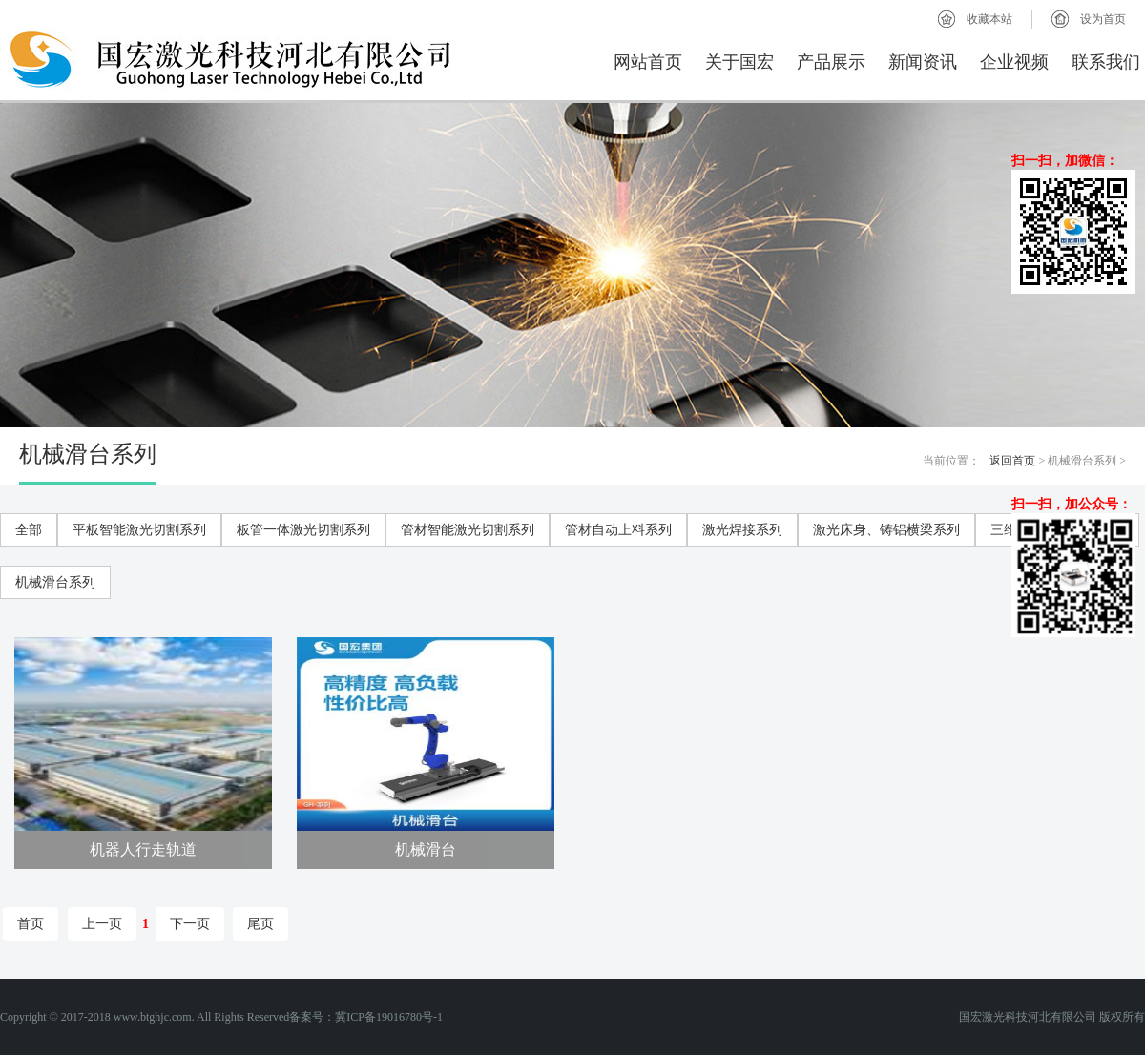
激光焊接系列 (742, 530)
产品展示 (831, 62)
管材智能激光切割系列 (467, 530)
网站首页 (648, 62)
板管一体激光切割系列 (303, 530)
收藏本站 (989, 19)
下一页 (190, 924)
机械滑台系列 (55, 582)
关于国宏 (739, 62)
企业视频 (1014, 62)
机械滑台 (425, 849)
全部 (28, 530)
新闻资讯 (922, 62)
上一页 (102, 924)
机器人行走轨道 (143, 849)
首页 (30, 924)
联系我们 (1106, 62)
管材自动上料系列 (618, 530)
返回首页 (1012, 460)
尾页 (260, 924)
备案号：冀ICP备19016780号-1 (366, 1017)
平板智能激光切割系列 (139, 530)
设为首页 (1103, 19)
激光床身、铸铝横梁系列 (886, 530)
